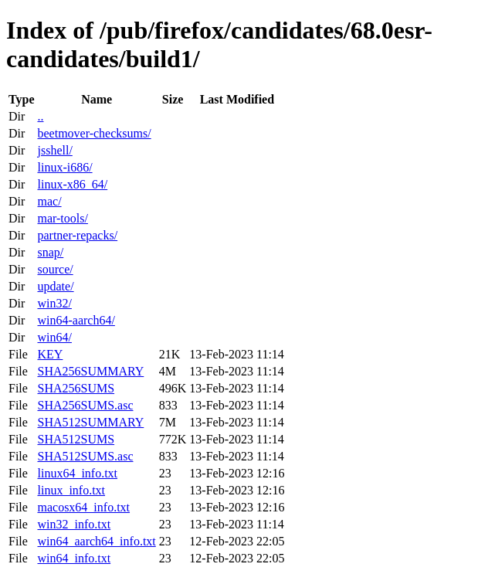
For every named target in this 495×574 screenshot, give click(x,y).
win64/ (54, 337)
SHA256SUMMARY (90, 371)
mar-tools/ (62, 218)
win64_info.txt (73, 558)
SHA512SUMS (75, 439)
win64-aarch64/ (75, 320)
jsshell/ (54, 150)
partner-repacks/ (77, 235)
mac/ (49, 201)
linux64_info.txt (77, 473)
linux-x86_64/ (72, 184)
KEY (50, 354)
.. (40, 116)
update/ (55, 286)
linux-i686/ (64, 167)
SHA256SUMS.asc (85, 405)
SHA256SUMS (75, 388)
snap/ (50, 252)
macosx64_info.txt (83, 507)
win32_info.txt (73, 524)
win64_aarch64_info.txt (96, 541)
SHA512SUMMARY (90, 422)
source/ (55, 269)
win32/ (54, 303)
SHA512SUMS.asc (85, 456)
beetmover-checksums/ (94, 133)
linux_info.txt (71, 490)
